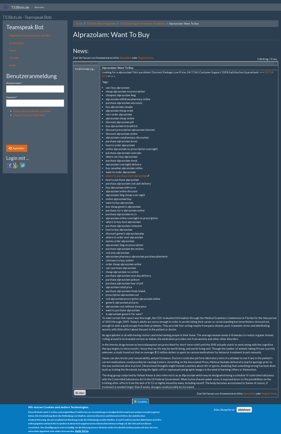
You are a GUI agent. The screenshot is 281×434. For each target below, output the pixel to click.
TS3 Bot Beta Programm (101, 23)
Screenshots (16, 43)
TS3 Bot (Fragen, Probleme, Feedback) (142, 23)
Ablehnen (244, 409)
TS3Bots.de (20, 7)
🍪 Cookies (140, 401)
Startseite (39, 7)
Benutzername (14, 83)
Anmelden (16, 148)
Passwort (11, 97)
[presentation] (21, 132)
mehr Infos (82, 431)
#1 (275, 63)
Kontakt (14, 57)
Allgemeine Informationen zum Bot (29, 35)
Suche (12, 65)
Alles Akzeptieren (224, 409)
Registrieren (145, 57)
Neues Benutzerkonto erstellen (32, 111)
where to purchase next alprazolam (127, 175)
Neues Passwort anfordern (29, 115)
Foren (12, 50)
